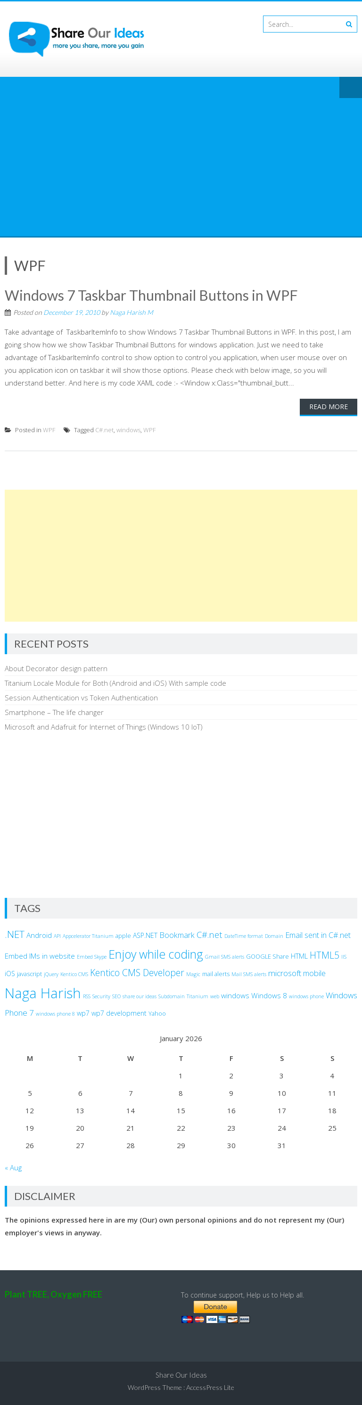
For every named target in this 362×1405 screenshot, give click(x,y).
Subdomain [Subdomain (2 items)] (171, 996)
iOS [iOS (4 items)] (10, 973)
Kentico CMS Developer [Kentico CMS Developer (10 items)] (137, 972)
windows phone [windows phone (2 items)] (306, 996)
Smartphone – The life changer (54, 712)
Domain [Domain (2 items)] (274, 936)
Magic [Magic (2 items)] (193, 974)
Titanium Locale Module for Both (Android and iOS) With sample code (115, 683)
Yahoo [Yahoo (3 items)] (157, 1014)
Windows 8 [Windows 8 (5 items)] (269, 995)
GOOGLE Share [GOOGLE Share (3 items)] (267, 957)
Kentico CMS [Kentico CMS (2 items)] (74, 974)
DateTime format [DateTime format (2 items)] (243, 936)
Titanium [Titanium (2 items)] (197, 996)
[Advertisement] (181, 165)
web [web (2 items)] (214, 996)
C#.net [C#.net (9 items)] (209, 934)
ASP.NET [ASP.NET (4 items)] (145, 935)
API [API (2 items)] (57, 936)
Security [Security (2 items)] (101, 996)
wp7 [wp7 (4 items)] (83, 1013)
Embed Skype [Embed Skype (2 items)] (92, 956)
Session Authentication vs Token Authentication (81, 697)
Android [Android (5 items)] (39, 935)
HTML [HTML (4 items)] (299, 956)
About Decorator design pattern (56, 668)
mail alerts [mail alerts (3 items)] (216, 974)
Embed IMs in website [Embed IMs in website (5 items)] (40, 956)
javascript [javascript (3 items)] (29, 974)
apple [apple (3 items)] (123, 936)
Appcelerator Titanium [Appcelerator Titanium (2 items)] (88, 936)
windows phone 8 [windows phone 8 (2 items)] (55, 1014)
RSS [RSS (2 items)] (86, 996)
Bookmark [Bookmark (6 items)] (177, 935)
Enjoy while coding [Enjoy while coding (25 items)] (155, 954)
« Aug (13, 1167)
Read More (328, 406)
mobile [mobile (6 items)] (314, 973)
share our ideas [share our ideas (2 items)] (139, 996)
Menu (350, 88)
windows (128, 430)
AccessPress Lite (210, 1387)
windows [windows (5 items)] (235, 995)
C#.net (104, 430)
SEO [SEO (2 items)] (116, 996)
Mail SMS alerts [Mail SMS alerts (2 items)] (248, 974)
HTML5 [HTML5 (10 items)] (324, 955)
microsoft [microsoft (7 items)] (284, 973)
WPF (49, 430)
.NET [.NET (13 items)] (15, 934)
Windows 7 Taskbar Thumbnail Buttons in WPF (151, 295)
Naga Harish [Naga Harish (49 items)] (43, 993)
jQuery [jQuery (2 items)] (51, 974)
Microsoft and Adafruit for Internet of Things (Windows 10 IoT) (104, 726)
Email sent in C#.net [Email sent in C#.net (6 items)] (318, 935)
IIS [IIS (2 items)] (343, 956)
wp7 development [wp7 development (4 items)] (119, 1013)
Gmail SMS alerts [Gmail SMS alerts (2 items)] (224, 956)
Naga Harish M (131, 312)
